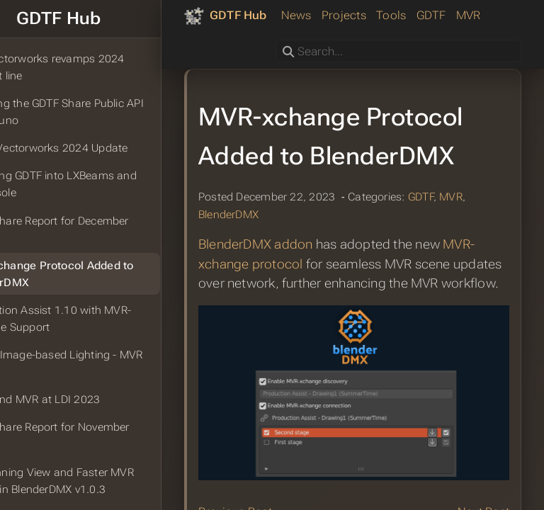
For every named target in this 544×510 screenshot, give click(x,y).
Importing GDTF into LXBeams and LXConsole (92, 184)
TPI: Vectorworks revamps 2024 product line (86, 67)
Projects (289, 48)
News (242, 48)
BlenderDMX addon (298, 316)
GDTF (377, 48)
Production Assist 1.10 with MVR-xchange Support (90, 319)
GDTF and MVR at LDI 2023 (74, 399)
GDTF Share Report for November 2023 (89, 435)
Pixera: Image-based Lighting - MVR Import (96, 363)
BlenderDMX (271, 286)
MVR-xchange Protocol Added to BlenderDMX (91, 274)
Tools (337, 48)
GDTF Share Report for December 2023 (88, 229)
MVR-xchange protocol (309, 336)
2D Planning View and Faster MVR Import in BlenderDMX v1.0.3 (91, 481)
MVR (414, 48)
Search (277, 72)
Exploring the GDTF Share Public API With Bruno (96, 112)
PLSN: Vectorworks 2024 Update (88, 148)
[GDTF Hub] (268, 16)
